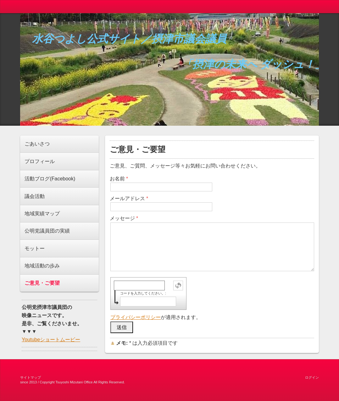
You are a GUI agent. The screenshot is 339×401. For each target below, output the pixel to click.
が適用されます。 (155, 317)
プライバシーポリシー (135, 317)
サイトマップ (30, 377)
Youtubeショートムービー (51, 339)
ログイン (312, 377)
